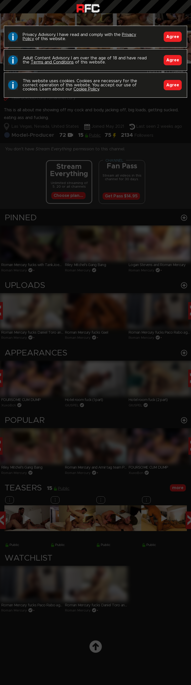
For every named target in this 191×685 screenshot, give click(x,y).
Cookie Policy (86, 89)
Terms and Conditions (52, 62)
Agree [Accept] (172, 37)
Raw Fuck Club (88, 8)
